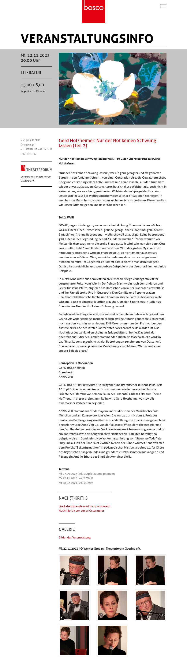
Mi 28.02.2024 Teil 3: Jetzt (76, 483)
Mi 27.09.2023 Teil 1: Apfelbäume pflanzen (87, 474)
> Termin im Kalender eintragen (36, 151)
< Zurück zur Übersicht (30, 142)
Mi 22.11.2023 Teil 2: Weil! (76, 478)
